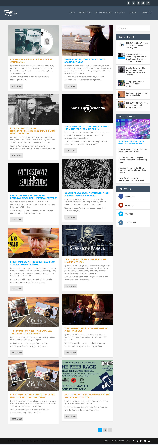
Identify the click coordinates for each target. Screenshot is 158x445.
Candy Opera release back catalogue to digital (135, 85)
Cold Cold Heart (30, 141)
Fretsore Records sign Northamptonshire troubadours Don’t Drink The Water (33, 132)
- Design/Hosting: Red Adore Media (43, 442)
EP (86, 269)
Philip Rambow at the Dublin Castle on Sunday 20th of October (33, 264)
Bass (12, 272)
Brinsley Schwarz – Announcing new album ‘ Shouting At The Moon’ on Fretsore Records (136, 59)
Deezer (29, 70)
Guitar (53, 272)
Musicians (22, 275)
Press (95, 272)
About (121, 442)
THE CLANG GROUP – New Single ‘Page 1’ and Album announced (137, 106)
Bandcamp (14, 70)
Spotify (32, 72)
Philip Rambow (15, 208)
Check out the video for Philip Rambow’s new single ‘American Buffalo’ (33, 198)
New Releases (29, 405)
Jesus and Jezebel (82, 272)
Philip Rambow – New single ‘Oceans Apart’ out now (84, 62)
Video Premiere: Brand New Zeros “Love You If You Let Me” (132, 152)
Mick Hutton (14, 275)
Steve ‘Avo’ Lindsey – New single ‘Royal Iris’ (137, 95)
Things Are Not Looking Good (26, 341)
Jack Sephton (45, 206)
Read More (17, 87)
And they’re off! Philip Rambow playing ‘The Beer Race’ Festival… (86, 397)
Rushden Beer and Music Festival (34, 144)
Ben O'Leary (19, 141)
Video (23, 208)
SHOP (72, 14)
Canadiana (22, 70)
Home (106, 442)
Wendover (84, 405)
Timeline (113, 442)
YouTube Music (15, 75)
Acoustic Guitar (96, 67)
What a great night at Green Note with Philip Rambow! (87, 331)
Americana (40, 67)
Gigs (48, 272)
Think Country (87, 275)
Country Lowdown (77, 269)
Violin (25, 277)
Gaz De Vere (104, 269)
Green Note (75, 338)
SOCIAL (132, 14)
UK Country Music (46, 72)
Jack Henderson (69, 272)
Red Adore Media (23, 72)
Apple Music (49, 67)
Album (93, 134)
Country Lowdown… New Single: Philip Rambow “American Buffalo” (86, 195)
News (35, 70)
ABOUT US (147, 14)
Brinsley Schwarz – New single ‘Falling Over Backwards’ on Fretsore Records (136, 72)
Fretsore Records (18, 67)
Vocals (34, 408)
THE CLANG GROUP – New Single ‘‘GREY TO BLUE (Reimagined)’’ (137, 46)
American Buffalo (43, 203)
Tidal (37, 72)
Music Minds (19, 405)
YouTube (80, 139)
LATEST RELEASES (103, 14)
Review (12, 341)
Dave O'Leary (41, 141)
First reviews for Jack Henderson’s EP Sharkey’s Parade (85, 262)
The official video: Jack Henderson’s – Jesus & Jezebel (131, 180)
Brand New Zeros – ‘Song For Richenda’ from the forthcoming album (86, 129)
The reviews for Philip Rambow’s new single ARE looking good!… (31, 333)
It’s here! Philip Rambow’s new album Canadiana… (31, 62)
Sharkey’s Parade (75, 275)
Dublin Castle (23, 206)
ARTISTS (119, 14)
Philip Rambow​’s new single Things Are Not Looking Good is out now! (32, 397)
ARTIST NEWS (85, 14)
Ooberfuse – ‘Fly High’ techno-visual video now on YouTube (131, 144)
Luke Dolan (89, 137)
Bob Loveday (19, 272)
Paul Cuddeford (43, 70)
